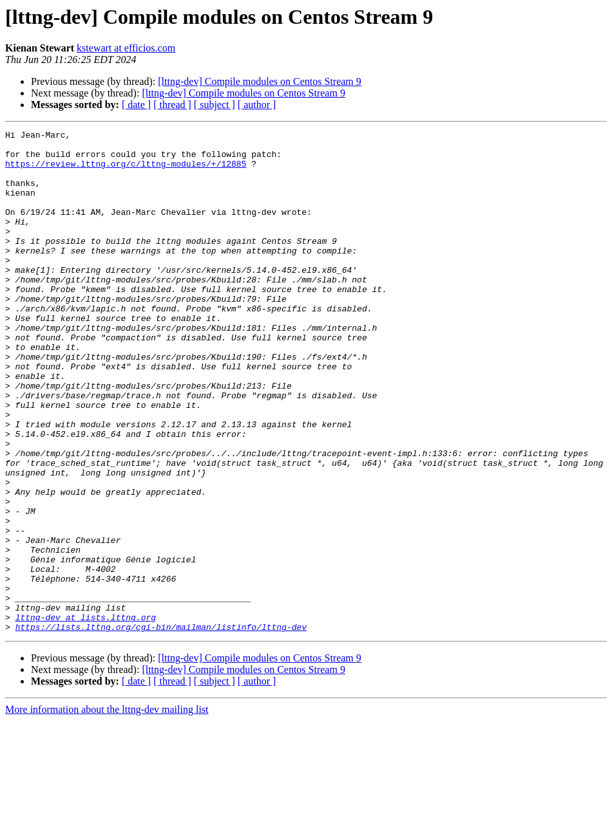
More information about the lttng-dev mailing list (107, 809)
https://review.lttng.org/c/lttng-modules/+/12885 (125, 171)
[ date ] (136, 104)
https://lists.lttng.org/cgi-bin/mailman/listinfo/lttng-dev (161, 727)
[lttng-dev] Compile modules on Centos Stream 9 (259, 81)
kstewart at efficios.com (126, 47)
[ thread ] (172, 104)
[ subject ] (214, 104)
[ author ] (257, 104)
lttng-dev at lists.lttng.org (85, 715)
